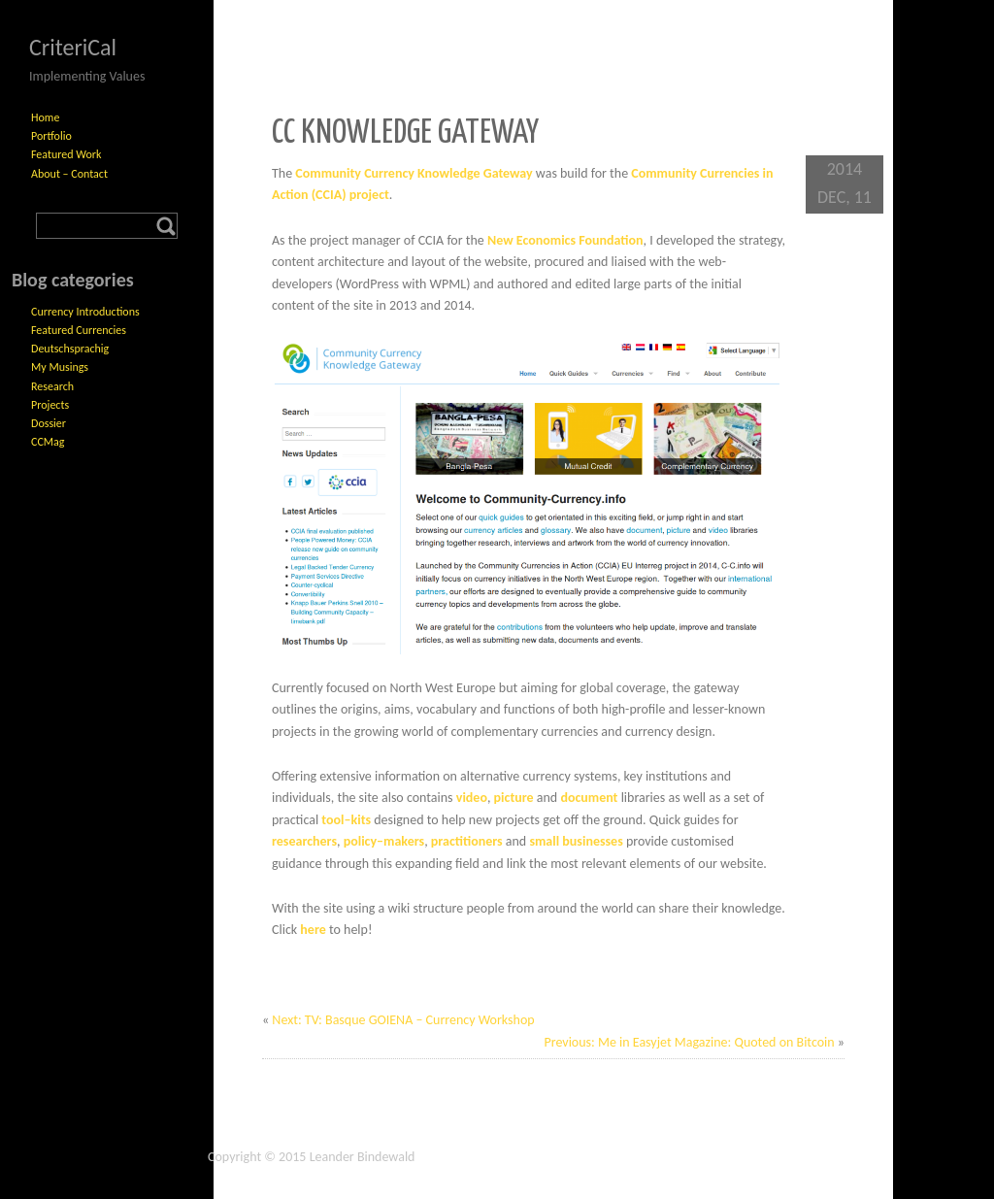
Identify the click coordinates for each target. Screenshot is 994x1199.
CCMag (47, 442)
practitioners (467, 841)
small (544, 841)
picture (514, 797)
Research (52, 386)
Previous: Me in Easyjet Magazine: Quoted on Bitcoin (689, 1042)
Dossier (48, 423)
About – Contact (69, 174)
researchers (304, 841)
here (312, 929)
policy (360, 841)
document (588, 797)
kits (360, 820)
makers (403, 841)
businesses (592, 841)
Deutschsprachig (70, 348)
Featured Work (66, 154)
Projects (50, 405)
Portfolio (51, 136)
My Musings (59, 367)
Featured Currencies (78, 330)
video (471, 797)
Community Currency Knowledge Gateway (413, 173)
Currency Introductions (85, 311)
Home (45, 117)
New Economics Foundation (565, 240)
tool (332, 820)
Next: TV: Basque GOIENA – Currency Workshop (403, 1020)
